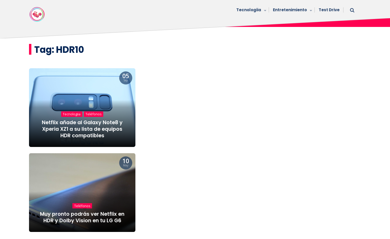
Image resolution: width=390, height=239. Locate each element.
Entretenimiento (292, 10)
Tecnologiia (250, 10)
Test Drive (329, 10)
